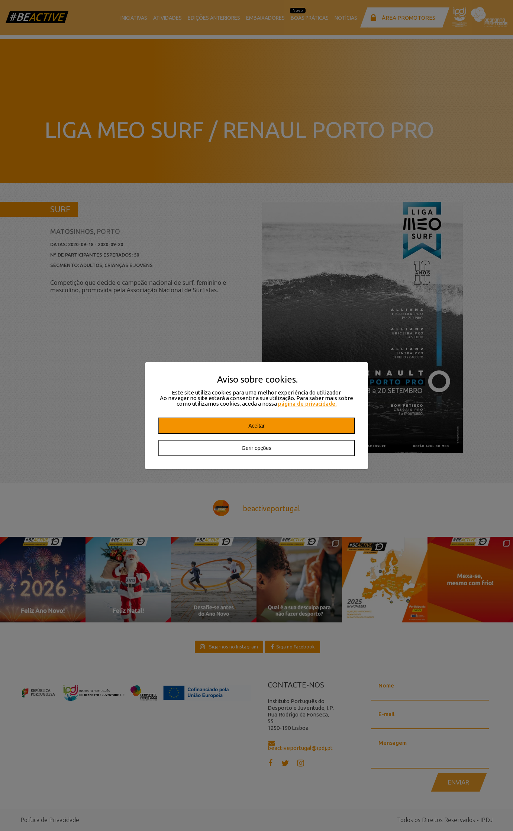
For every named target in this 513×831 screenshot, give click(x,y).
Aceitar (256, 426)
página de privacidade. (307, 403)
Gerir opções (256, 448)
